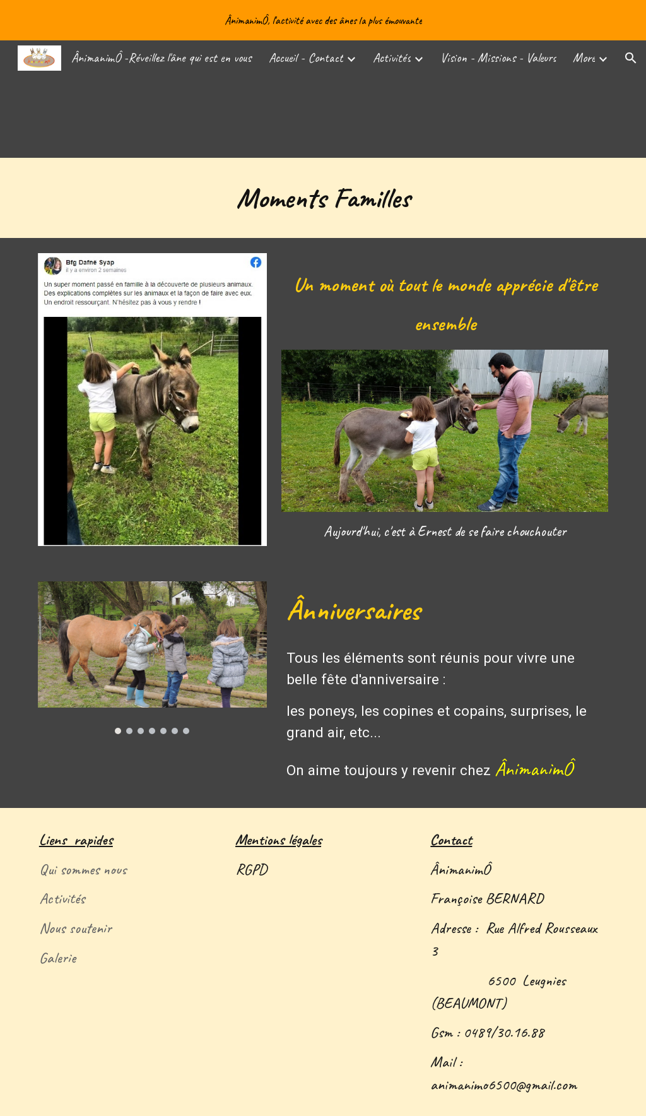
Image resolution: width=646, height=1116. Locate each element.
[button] (631, 58)
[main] (323, 198)
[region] (323, 20)
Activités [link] (392, 58)
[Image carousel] (152, 657)
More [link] (584, 58)
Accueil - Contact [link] (306, 58)
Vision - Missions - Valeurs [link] (498, 58)
